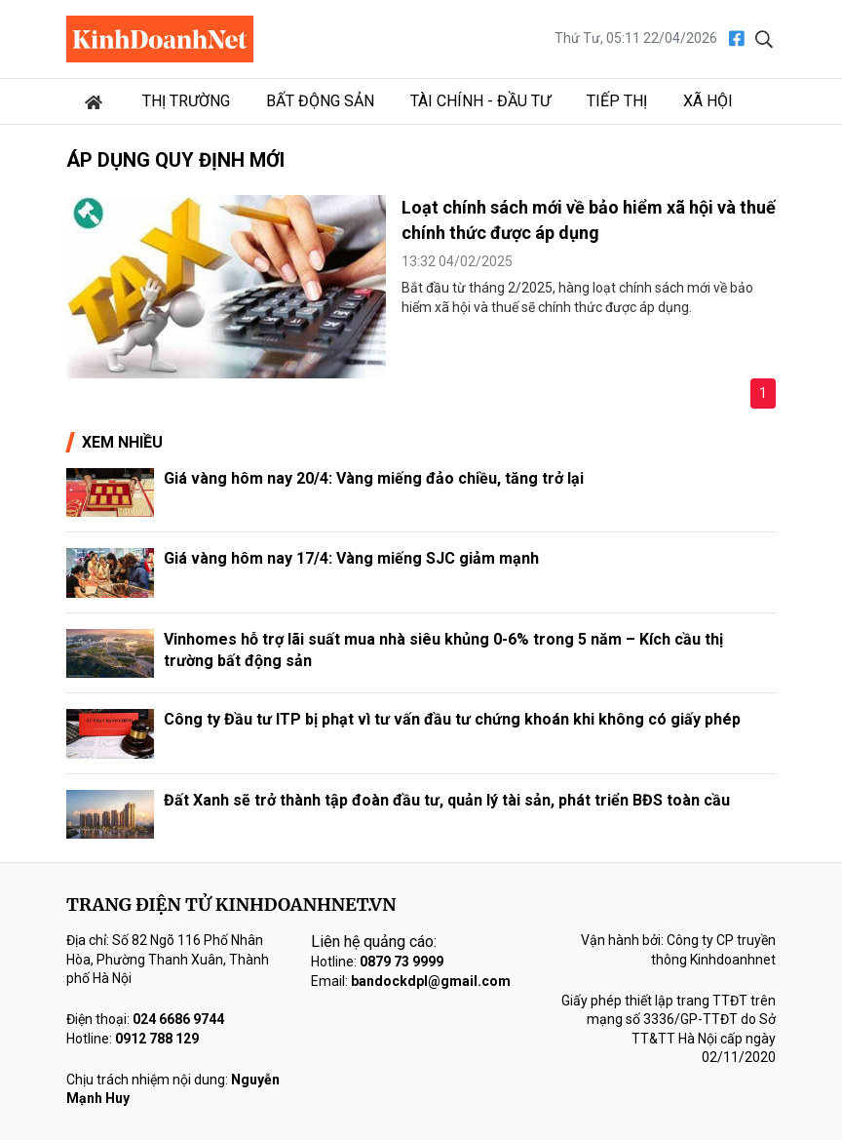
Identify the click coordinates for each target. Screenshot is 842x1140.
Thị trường (186, 101)
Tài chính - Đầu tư (480, 101)
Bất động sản (320, 101)
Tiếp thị (617, 101)
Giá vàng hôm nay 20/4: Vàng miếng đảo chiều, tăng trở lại (374, 478)
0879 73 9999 (401, 961)
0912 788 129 (157, 1038)
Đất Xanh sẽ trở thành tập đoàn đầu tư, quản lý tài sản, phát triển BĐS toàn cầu (447, 800)
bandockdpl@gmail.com (431, 981)
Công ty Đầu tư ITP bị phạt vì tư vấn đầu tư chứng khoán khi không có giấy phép (452, 719)
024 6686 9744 (178, 1019)
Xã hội (708, 101)
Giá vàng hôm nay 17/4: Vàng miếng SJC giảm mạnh (351, 558)
